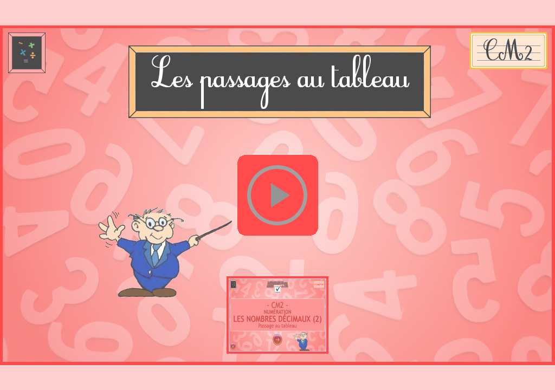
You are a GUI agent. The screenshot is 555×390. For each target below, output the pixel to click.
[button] (277, 195)
